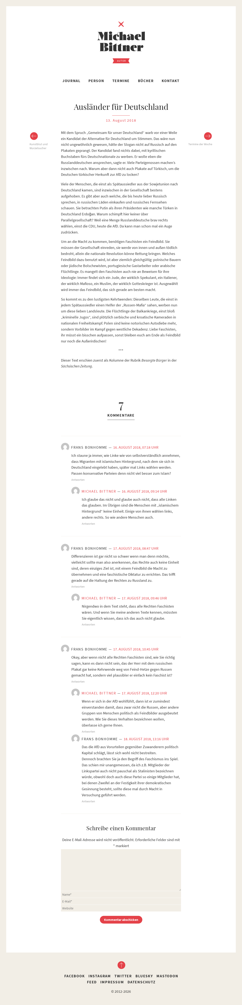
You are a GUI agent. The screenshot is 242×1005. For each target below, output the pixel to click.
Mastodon (167, 976)
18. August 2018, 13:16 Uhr (146, 739)
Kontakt (171, 80)
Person (96, 80)
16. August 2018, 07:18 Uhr (135, 447)
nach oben (121, 965)
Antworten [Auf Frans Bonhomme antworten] (78, 480)
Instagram (99, 976)
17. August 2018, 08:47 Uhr (135, 548)
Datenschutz (142, 982)
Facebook (74, 976)
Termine (121, 80)
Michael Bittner (99, 491)
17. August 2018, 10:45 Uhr (135, 649)
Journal (71, 80)
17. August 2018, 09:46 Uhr (144, 598)
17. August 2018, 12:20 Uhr (144, 693)
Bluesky (144, 976)
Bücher (146, 80)
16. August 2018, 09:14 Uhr (144, 491)
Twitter (123, 976)
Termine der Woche (200, 144)
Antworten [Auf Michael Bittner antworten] (88, 524)
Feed (92, 982)
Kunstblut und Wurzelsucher (39, 146)
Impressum (112, 982)
